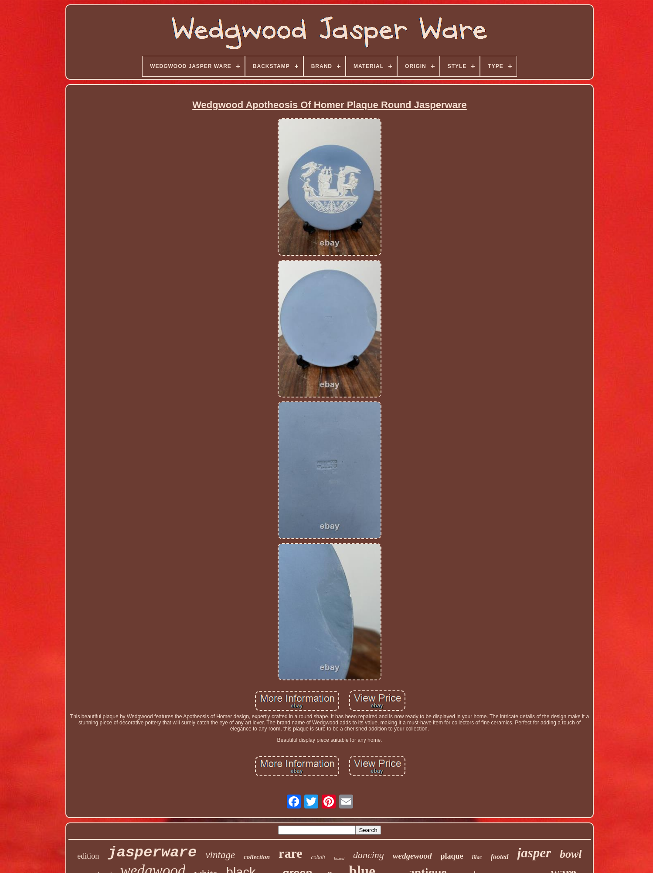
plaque (452, 856)
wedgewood (412, 855)
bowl (571, 854)
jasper (534, 852)
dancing (368, 854)
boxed (339, 858)
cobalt (318, 857)
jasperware (152, 852)
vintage (220, 854)
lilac (477, 857)
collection (257, 856)
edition (88, 856)
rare (290, 853)
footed (500, 856)
